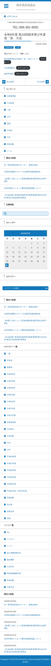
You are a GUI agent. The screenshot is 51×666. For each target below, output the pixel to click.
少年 (17, 47)
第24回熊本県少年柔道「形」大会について (21, 59)
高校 (8, 123)
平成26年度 (11, 456)
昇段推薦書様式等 (14, 573)
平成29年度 (11, 477)
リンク (9, 151)
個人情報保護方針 (14, 553)
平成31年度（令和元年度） (17, 491)
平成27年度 (11, 463)
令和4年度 (11, 388)
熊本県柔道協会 (25, 5)
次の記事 (40, 82)
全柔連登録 (11, 96)
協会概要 (10, 560)
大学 (8, 117)
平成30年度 (11, 484)
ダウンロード (23, 68)
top (8, 532)
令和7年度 (11, 408)
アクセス (10, 539)
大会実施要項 (9, 68)
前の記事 (10, 82)
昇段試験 (10, 144)
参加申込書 (8, 74)
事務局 (9, 367)
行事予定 (10, 587)
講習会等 (10, 511)
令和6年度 (8, 47)
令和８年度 (11, 415)
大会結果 (10, 103)
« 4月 (7, 265)
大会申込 (10, 429)
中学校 (9, 130)
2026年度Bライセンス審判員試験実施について (22, 188)
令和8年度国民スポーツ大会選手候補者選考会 (22, 172)
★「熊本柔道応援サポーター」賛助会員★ (21, 165)
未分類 (9, 505)
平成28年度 (11, 470)
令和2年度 (11, 374)
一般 (8, 110)
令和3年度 (11, 381)
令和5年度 (11, 395)
